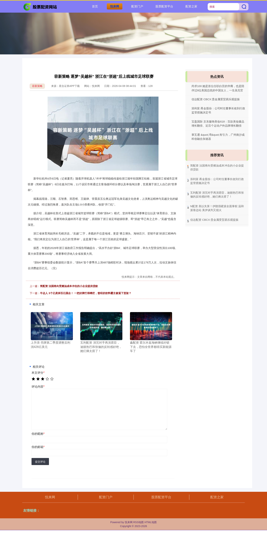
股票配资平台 (164, 6)
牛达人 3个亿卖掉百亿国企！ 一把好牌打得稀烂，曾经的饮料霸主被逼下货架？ (85, 293)
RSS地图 (138, 522)
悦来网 (114, 6)
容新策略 (37, 85)
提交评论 (40, 461)
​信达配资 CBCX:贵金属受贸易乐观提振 (214, 219)
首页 (95, 6)
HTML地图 (150, 522)
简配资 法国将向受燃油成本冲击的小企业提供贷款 (69, 286)
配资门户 (137, 6)
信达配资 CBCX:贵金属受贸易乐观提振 (216, 99)
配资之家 (191, 6)
